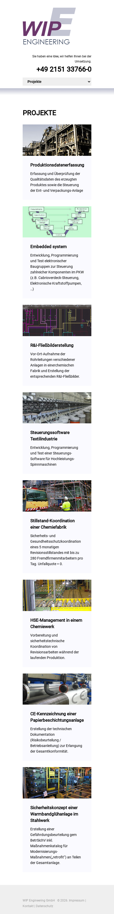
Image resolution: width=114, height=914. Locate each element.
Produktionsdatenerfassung (57, 165)
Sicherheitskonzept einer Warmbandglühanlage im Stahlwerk (54, 814)
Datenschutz (44, 906)
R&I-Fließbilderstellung (52, 345)
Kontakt (28, 906)
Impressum (76, 900)
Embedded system (48, 246)
